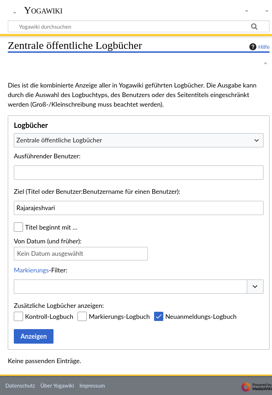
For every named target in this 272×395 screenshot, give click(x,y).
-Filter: (40, 270)
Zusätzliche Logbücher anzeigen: (59, 305)
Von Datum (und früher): (47, 241)
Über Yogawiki (57, 385)
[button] (255, 287)
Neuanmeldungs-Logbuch (201, 316)
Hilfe (259, 46)
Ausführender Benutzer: (47, 156)
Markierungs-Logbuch (119, 316)
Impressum (92, 385)
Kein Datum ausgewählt (50, 253)
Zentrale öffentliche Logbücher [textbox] (59, 140)
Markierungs (31, 270)
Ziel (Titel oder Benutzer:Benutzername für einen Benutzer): (97, 191)
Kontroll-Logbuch (49, 316)
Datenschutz (20, 385)
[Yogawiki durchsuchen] (138, 26)
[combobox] (139, 140)
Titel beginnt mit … (51, 227)
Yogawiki (43, 10)
